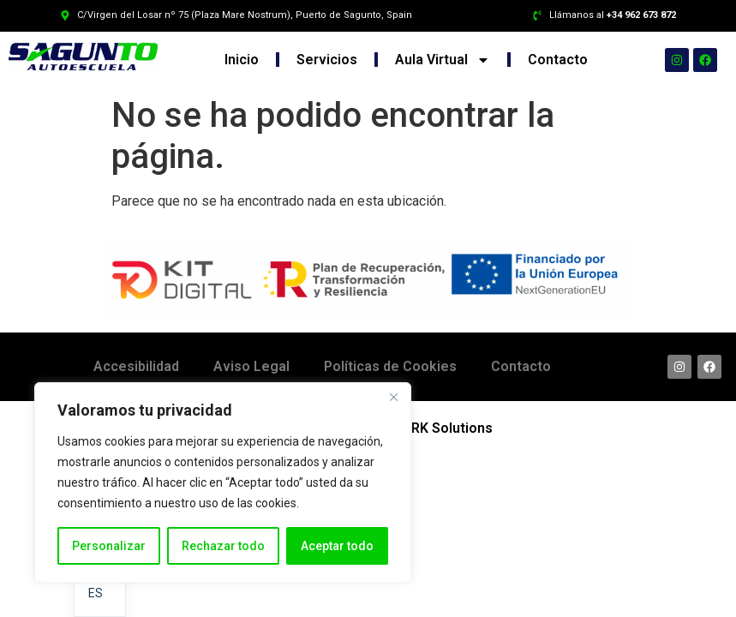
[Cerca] (393, 396)
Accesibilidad (136, 366)
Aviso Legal (251, 366)
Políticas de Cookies (390, 366)
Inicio (241, 59)
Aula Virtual (442, 60)
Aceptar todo (337, 546)
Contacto (558, 59)
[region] (222, 482)
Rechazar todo (223, 546)
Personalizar (109, 546)
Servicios (326, 59)
